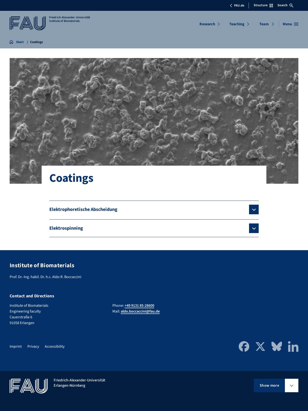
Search (285, 5)
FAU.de (237, 5)
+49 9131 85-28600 (139, 305)
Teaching (236, 24)
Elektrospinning (66, 228)
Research (207, 24)
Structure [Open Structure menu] (263, 5)
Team (264, 24)
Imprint (16, 346)
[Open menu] (290, 24)
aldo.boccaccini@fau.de (140, 311)
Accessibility (54, 346)
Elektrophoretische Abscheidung (83, 209)
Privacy (33, 346)
